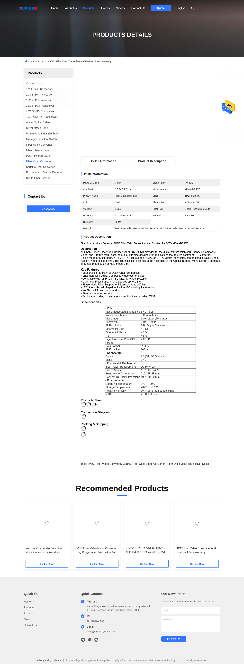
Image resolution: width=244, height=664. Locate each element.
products (29, 607)
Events (105, 8)
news (27, 619)
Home (54, 8)
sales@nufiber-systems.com (101, 631)
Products (89, 8)
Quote (161, 8)
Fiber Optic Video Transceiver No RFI (188, 463)
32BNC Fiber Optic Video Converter (144, 463)
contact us (173, 639)
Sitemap (58, 660)
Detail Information (103, 161)
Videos (120, 8)
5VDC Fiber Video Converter (104, 463)
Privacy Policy (44, 660)
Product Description (152, 161)
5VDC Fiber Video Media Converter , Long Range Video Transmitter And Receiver (97, 550)
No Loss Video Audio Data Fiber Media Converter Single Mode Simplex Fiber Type (44, 550)
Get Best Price (169, 136)
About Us (71, 8)
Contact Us (138, 8)
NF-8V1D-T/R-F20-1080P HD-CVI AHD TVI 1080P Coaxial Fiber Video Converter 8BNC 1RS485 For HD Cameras (147, 550)
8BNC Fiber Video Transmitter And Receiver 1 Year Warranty (196, 550)
